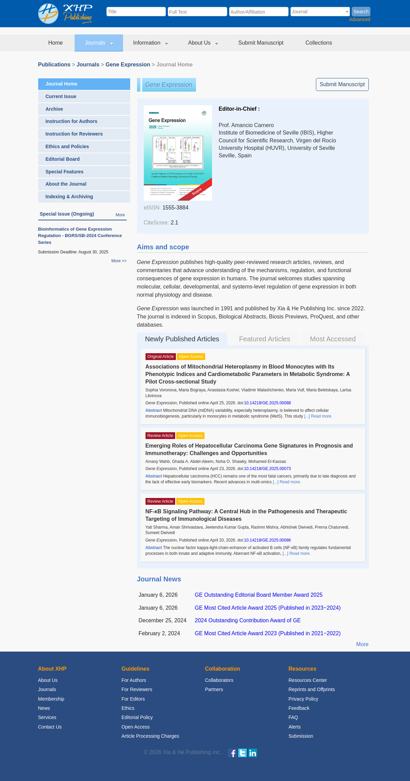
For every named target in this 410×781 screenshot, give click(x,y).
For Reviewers (137, 689)
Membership (51, 699)
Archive (54, 109)
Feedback (299, 708)
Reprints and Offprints (312, 689)
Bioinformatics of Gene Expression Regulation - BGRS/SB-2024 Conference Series (80, 236)
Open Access (136, 727)
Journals (99, 43)
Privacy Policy (303, 699)
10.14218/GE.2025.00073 (267, 468)
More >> (119, 261)
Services (47, 717)
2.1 (174, 222)
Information (150, 43)
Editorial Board (63, 159)
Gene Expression (128, 64)
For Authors (134, 680)
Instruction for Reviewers (74, 134)
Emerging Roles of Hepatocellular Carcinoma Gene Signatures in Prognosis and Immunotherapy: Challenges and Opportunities (249, 449)
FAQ (293, 717)
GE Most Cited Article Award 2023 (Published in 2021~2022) (268, 633)
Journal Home (61, 84)
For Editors (133, 699)
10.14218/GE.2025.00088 (267, 403)
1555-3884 (176, 207)
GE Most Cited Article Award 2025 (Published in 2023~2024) (268, 608)
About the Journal (66, 184)
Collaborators (219, 680)
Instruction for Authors (71, 121)
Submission (301, 736)
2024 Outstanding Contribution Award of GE (248, 620)
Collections (319, 43)
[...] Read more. (318, 416)
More (120, 215)
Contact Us (50, 727)
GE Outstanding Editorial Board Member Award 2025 (259, 595)
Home (56, 43)
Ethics (128, 708)
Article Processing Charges (150, 736)
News (44, 708)
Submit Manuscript (261, 43)
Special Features (64, 171)
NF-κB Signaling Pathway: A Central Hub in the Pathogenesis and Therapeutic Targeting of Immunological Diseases (246, 515)
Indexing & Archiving (69, 196)
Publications (54, 64)
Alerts (295, 727)
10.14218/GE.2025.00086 (267, 540)
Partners (214, 689)
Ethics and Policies (67, 146)
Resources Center (308, 680)
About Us (203, 43)
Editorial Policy (137, 717)
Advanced (359, 19)
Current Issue (61, 96)
